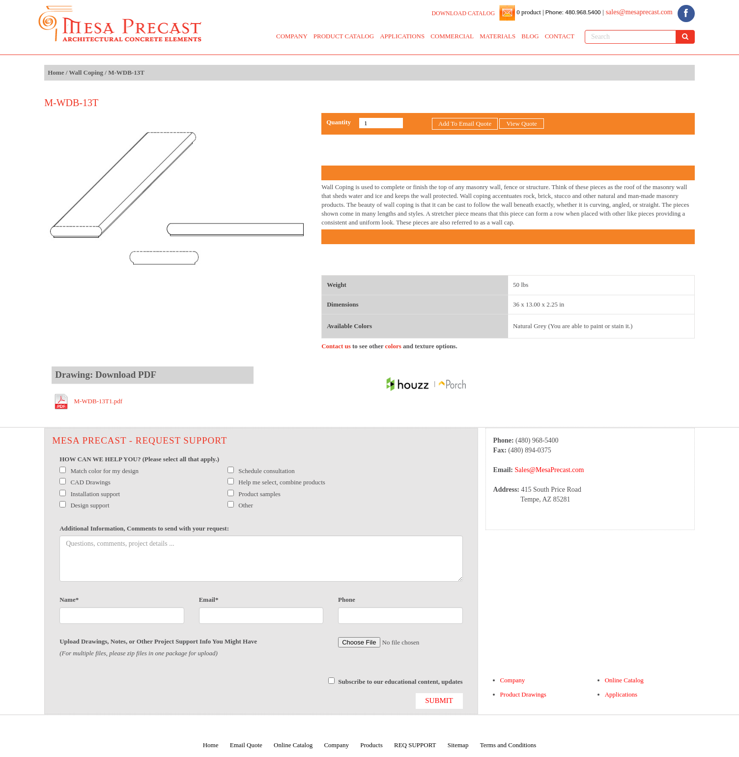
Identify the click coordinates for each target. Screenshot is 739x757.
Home (56, 72)
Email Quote (246, 745)
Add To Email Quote (464, 123)
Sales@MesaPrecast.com (549, 470)
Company (512, 680)
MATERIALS (497, 36)
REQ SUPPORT (415, 745)
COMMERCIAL (452, 36)
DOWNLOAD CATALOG (463, 13)
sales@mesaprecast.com (639, 12)
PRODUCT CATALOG (343, 36)
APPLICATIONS (402, 36)
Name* (69, 599)
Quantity (338, 122)
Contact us (336, 346)
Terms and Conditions (508, 745)
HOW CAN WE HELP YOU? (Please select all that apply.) (139, 459)
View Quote (521, 123)
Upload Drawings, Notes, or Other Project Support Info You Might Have (158, 641)
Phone (346, 599)
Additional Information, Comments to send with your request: (144, 528)
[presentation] (134, 687)
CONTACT (559, 36)
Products (371, 745)
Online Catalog (624, 680)
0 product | (529, 12)
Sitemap (458, 745)
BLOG (530, 36)
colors (393, 346)
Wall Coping (86, 72)
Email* (209, 599)
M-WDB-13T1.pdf (98, 401)
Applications (621, 694)
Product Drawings (523, 694)
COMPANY (292, 36)
